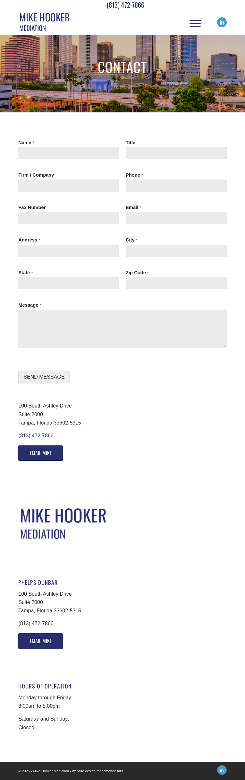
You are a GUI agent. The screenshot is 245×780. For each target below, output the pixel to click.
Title (130, 142)
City (132, 239)
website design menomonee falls (97, 771)
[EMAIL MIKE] (40, 453)
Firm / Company (36, 175)
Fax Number (32, 207)
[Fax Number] (68, 218)
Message (29, 305)
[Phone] (176, 186)
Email (133, 207)
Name (26, 142)
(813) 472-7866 (125, 5)
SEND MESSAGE (43, 377)
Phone (134, 175)
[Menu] (192, 22)
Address (29, 239)
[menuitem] (192, 22)
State (25, 272)
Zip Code (137, 272)
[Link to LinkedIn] (222, 22)
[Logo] (101, 22)
